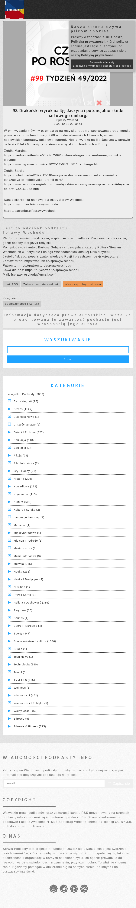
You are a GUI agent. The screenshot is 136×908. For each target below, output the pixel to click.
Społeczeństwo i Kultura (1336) (35, 641)
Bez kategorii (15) (26, 401)
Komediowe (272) (25, 486)
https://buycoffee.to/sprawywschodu (31, 204)
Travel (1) (20, 672)
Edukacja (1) (22, 447)
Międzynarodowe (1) (27, 532)
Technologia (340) (26, 664)
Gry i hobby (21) (25, 470)
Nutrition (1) (22, 587)
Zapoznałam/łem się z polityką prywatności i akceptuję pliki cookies (102, 64)
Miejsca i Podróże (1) (28, 540)
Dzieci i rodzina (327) (29, 432)
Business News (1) (26, 416)
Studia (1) (20, 649)
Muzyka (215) (23, 563)
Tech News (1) (23, 656)
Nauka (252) (22, 571)
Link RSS (11, 284)
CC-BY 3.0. (123, 821)
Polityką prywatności (88, 41)
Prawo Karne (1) (25, 594)
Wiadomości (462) (26, 695)
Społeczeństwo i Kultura (22, 303)
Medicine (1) (22, 525)
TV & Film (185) (24, 679)
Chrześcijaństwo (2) (27, 424)
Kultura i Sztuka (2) (27, 509)
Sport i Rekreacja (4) (28, 625)
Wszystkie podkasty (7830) (26, 394)
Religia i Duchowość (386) (31, 602)
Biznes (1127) (23, 409)
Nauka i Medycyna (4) (28, 579)
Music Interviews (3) (27, 556)
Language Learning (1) (29, 517)
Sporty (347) (22, 633)
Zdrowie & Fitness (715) (30, 726)
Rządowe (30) (23, 610)
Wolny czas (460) (26, 710)
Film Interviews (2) (26, 463)
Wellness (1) (22, 687)
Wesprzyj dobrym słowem (83, 284)
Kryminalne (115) (25, 494)
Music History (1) (25, 548)
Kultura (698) (22, 501)
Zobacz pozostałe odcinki (41, 284)
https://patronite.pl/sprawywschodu (30, 210)
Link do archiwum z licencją (24, 826)
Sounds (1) (21, 618)
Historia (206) (23, 478)
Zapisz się (119, 783)
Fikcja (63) (21, 455)
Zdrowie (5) (21, 718)
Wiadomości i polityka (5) (31, 703)
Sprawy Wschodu (24, 232)
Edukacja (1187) (25, 440)
